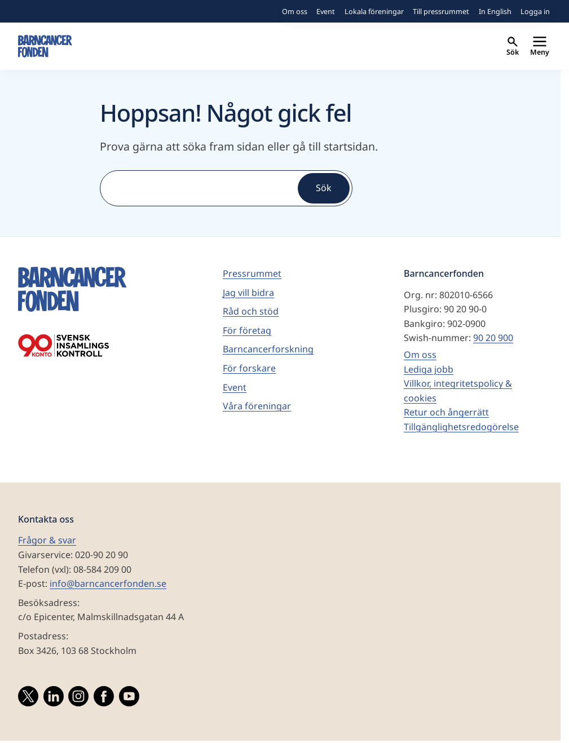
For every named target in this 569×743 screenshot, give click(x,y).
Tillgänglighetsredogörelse (461, 427)
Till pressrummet (441, 11)
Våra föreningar (257, 406)
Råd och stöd (251, 311)
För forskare (249, 368)
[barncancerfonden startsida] (45, 46)
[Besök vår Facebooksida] (103, 698)
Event (325, 11)
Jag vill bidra (248, 292)
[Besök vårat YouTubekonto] (129, 698)
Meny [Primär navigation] (539, 47)
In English (495, 11)
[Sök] (198, 188)
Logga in (535, 11)
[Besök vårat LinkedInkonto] (53, 698)
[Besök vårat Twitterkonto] (28, 698)
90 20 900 (493, 337)
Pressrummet (252, 273)
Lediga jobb (428, 369)
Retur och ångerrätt (446, 412)
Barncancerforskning (268, 349)
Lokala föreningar (374, 11)
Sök (512, 47)
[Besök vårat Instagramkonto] (78, 698)
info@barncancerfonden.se (108, 583)
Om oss (294, 11)
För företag (247, 330)
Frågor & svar (47, 540)
